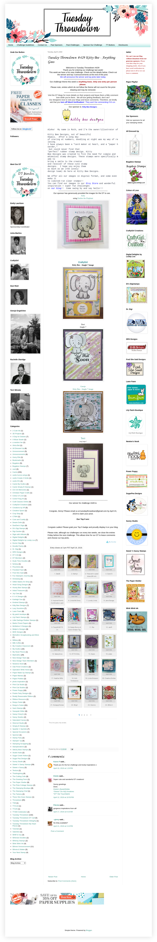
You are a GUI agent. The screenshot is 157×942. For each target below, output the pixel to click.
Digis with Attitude (19, 534)
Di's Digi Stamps (18, 528)
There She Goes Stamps (22, 797)
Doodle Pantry (18, 546)
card (14, 469)
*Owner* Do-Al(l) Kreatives (63, 791)
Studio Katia (17, 753)
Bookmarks (16, 460)
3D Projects (16, 434)
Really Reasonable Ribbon (22, 696)
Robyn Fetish (17, 702)
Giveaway (16, 579)
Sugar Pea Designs (19, 759)
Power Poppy (17, 690)
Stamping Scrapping (20, 744)
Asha (83, 196)
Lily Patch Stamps (19, 617)
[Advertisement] (83, 854)
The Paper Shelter (19, 782)
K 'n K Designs (18, 596)
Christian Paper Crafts (21, 493)
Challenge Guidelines (25, 45)
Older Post (114, 877)
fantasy (15, 564)
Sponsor (15, 735)
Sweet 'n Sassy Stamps (21, 764)
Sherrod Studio (18, 723)
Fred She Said (18, 573)
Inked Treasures (18, 590)
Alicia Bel (16, 445)
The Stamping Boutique (21, 788)
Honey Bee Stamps (19, 588)
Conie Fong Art (18, 499)
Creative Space (18, 511)
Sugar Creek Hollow (20, 756)
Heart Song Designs (20, 585)
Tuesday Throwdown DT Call (23, 818)
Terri (83, 438)
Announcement (18, 451)
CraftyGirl (83, 262)
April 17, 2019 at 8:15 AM (63, 812)
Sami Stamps (17, 708)
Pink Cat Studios (18, 687)
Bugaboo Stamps (19, 466)
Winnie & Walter (18, 849)
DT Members (17, 558)
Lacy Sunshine (18, 608)
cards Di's (16, 481)
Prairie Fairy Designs (20, 693)
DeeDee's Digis (18, 525)
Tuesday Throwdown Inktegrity (24, 821)
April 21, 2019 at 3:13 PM (63, 826)
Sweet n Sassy (18, 767)
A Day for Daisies (19, 437)
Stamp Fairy (17, 738)
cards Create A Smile (20, 478)
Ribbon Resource (19, 699)
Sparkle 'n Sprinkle (19, 729)
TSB (14, 803)
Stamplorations (18, 747)
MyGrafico (16, 655)
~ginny (56, 819)
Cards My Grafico (19, 484)
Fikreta (56, 805)
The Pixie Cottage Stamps (22, 785)
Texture (15, 770)
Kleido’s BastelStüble (61, 789)
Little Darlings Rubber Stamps (24, 620)
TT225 (15, 809)
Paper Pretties (18, 679)
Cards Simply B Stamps (21, 487)
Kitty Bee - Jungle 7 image (83, 389)
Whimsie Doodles (19, 838)
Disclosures (123, 45)
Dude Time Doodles (20, 561)
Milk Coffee (16, 643)
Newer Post (52, 877)
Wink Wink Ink (18, 843)
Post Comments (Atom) (67, 881)
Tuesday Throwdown (20, 815)
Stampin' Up (17, 741)
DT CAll (15, 555)
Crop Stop (16, 514)
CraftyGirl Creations (20, 505)
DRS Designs (17, 552)
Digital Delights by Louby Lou (23, 540)
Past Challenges (72, 45)
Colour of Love (18, 496)
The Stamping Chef (19, 791)
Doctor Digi (16, 543)
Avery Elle (16, 457)
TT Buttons (110, 45)
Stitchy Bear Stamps (20, 750)
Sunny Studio (17, 761)
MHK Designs (17, 632)
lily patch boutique (19, 614)
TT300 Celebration (19, 812)
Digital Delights (18, 537)
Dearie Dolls (17, 522)
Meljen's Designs (19, 629)
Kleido (56, 776)
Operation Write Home (21, 670)
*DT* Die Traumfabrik (61, 794)
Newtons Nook (18, 664)
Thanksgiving (17, 773)
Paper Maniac (17, 676)
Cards (14, 472)
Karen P (56, 762)
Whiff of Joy (16, 835)
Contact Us (42, 45)
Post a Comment (57, 831)
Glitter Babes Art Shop (21, 582)
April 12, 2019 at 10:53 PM (63, 797)
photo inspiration (18, 682)
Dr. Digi (15, 549)
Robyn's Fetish (18, 705)
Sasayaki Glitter (18, 711)
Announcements (18, 454)
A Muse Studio (18, 440)
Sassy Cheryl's (18, 714)
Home (10, 45)
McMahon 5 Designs (20, 626)
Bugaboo (15, 463)
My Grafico (16, 649)
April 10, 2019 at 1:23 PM (63, 768)
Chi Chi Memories (19, 490)
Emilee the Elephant (85, 198)
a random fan (17, 442)
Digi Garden (17, 531)
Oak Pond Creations (20, 667)
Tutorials (15, 829)
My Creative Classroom (21, 646)
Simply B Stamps (19, 726)
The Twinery (17, 794)
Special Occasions (19, 732)
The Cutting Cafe (19, 776)
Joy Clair (15, 593)
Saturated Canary (19, 720)
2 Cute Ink (16, 431)
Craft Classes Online (20, 502)
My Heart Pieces (18, 652)
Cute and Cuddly (18, 519)
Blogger (89, 930)
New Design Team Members (23, 661)
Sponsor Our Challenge (92, 45)
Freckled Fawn (18, 570)
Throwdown (16, 800)
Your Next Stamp (19, 852)
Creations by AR (18, 508)
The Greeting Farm (19, 779)
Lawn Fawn (16, 611)
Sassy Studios (18, 717)
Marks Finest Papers (20, 623)
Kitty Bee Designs (19, 605)
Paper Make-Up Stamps (21, 673)
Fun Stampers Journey (21, 576)
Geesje (83, 386)
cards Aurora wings (19, 475)
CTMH (15, 516)
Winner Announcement (21, 846)
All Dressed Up (18, 448)
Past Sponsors (56, 45)
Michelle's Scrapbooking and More (25, 635)
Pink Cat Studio (18, 685)
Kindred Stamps (18, 602)
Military (15, 640)
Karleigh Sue (17, 599)
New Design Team (19, 658)
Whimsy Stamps (18, 841)
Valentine (16, 832)
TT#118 (15, 806)
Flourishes (16, 567)
